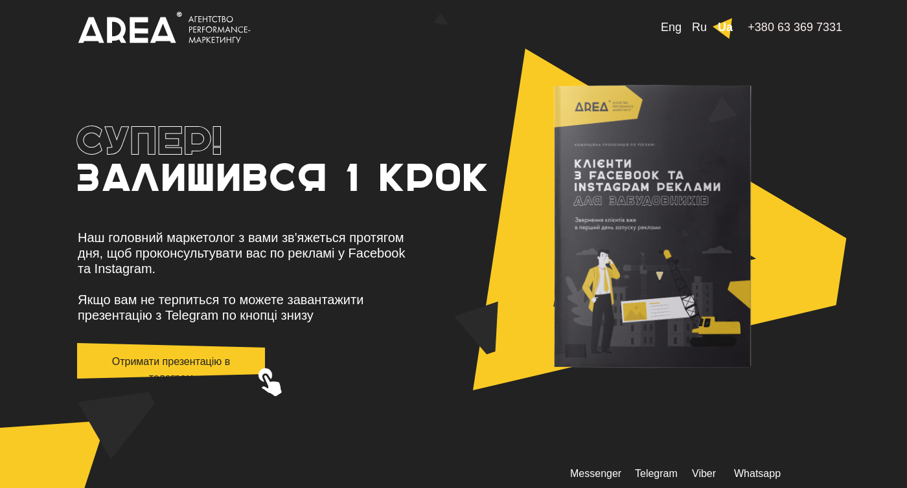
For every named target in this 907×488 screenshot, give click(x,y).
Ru (699, 27)
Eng (671, 27)
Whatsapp (757, 473)
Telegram (656, 473)
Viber (704, 473)
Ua (725, 27)
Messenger (595, 473)
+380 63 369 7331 (795, 27)
